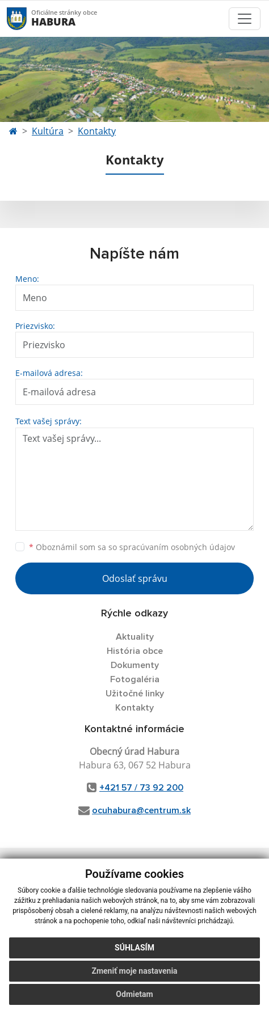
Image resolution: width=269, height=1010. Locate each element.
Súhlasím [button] (134, 947)
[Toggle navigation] (244, 18)
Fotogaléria (134, 679)
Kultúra (48, 131)
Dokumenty (135, 665)
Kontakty (97, 131)
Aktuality (135, 636)
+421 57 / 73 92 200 (141, 787)
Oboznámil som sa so (132, 547)
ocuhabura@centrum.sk (141, 810)
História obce (135, 651)
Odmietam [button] (134, 994)
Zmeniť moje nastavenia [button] (134, 970)
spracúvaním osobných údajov (177, 547)
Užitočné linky (135, 693)
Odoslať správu (134, 578)
